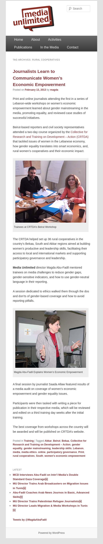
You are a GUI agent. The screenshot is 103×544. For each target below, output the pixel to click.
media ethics (29, 452)
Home (18, 39)
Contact (72, 47)
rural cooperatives (24, 455)
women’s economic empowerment (65, 455)
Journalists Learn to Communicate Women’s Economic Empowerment (39, 78)
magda (54, 89)
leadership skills (62, 448)
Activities (54, 39)
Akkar (48, 440)
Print (81, 452)
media (16, 452)
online (41, 452)
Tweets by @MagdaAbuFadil (30, 519)
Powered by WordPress (51, 532)
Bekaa (65, 440)
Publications (23, 47)
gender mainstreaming (37, 448)
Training (29, 440)
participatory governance (62, 452)
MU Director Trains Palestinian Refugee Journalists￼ (47, 501)
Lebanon (78, 448)
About (35, 39)
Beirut (57, 440)
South (39, 455)
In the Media (49, 47)
